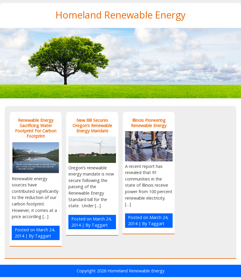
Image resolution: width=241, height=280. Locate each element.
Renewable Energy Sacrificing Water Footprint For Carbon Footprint (35, 128)
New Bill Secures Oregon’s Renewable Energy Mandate (92, 125)
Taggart (43, 236)
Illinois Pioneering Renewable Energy (148, 122)
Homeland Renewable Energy (120, 14)
